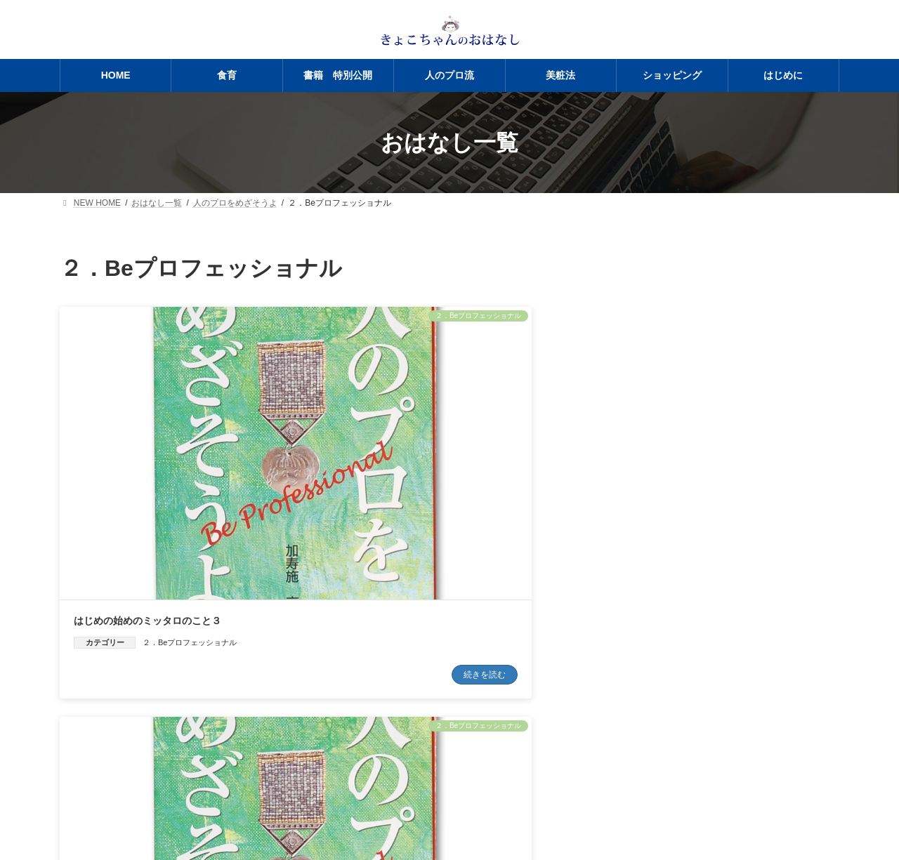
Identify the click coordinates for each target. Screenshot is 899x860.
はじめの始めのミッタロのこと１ (680, 480)
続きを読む (258, 535)
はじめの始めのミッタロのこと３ (147, 480)
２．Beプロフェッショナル (190, 502)
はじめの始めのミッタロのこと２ (414, 480)
